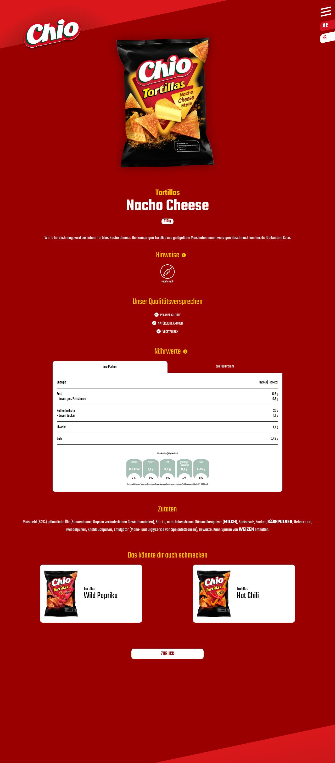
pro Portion (110, 367)
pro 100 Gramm (225, 367)
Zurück (167, 654)
